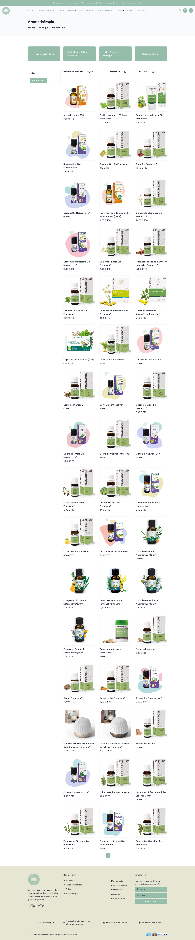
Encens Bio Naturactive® (76, 792)
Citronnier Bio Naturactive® (114, 551)
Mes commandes (118, 885)
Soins (120, 10)
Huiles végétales (151, 53)
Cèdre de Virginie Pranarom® (115, 453)
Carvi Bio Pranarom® (74, 404)
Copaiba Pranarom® (146, 649)
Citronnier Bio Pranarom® (76, 551)
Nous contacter (117, 898)
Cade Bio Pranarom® (146, 164)
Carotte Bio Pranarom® (112, 359)
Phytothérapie (46, 10)
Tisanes (68, 880)
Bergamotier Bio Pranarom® (114, 164)
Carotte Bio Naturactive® (149, 359)
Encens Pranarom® (145, 743)
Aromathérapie (67, 10)
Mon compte (116, 881)
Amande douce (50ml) (75, 115)
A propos (143, 10)
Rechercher (38, 80)
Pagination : (115, 71)
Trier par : (143, 71)
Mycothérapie (105, 10)
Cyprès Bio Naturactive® (149, 698)
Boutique (43, 28)
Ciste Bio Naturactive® (148, 453)
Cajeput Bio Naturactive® (76, 212)
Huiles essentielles (44, 53)
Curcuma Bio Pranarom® (112, 698)
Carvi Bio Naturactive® (111, 404)
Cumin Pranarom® (72, 698)
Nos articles (115, 889)
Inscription (150, 901)
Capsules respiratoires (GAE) (78, 359)
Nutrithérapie (86, 10)
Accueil (31, 10)
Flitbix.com (72, 934)
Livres (130, 10)
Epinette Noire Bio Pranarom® (115, 792)
